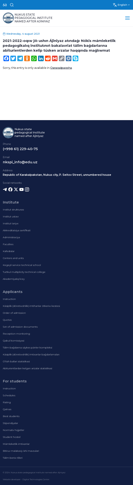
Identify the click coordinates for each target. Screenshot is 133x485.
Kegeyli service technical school (22, 265)
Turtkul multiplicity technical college (24, 272)
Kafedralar (9, 251)
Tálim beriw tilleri (13, 457)
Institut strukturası (13, 209)
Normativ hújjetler (13, 430)
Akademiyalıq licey (14, 278)
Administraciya (11, 237)
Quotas (7, 319)
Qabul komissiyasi (13, 340)
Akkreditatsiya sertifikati (16, 230)
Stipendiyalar (10, 423)
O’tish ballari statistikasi (16, 361)
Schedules (9, 395)
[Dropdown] (5, 5)
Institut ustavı (11, 216)
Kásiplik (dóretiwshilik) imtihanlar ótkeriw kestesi (31, 306)
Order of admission (14, 312)
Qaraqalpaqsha (61, 68)
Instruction (9, 299)
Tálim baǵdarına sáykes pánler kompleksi (27, 347)
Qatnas (7, 409)
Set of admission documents (20, 326)
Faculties (8, 244)
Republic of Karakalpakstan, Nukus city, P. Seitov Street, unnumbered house (57, 174)
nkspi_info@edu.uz (20, 162)
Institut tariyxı (10, 223)
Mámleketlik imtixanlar (16, 443)
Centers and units (13, 258)
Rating (7, 402)
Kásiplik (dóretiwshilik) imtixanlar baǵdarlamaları (31, 354)
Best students (11, 416)
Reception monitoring (16, 333)
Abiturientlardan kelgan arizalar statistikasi (27, 368)
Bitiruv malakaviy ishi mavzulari (21, 450)
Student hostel (11, 437)
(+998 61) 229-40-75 (20, 149)
